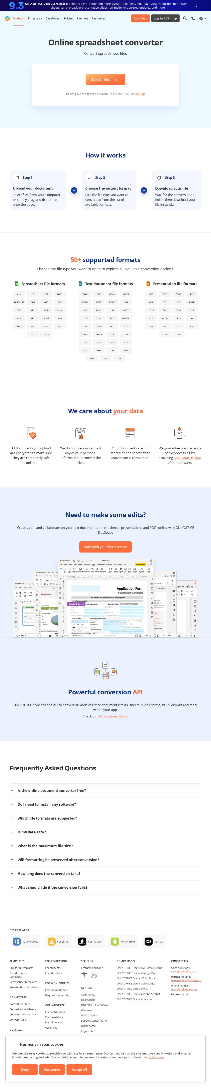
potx (151, 310)
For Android (128, 941)
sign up (140, 94)
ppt (151, 318)
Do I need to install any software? (47, 804)
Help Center (88, 1000)
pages (98, 334)
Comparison (126, 961)
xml (19, 326)
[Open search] (185, 18)
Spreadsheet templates (23, 982)
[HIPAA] (84, 975)
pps (165, 310)
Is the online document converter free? (52, 790)
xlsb (46, 310)
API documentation (113, 716)
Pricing (68, 18)
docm (112, 294)
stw (85, 350)
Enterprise (35, 18)
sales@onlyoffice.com (184, 971)
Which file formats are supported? (47, 818)
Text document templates (19, 974)
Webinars (86, 1010)
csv (19, 294)
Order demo (88, 1026)
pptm (165, 318)
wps (126, 350)
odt (112, 326)
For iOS (158, 941)
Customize (52, 1069)
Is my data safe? (32, 832)
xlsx (19, 318)
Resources (99, 18)
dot (126, 302)
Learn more (156, 1057)
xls (32, 310)
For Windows (30, 941)
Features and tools (56, 990)
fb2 (112, 310)
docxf (112, 302)
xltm (46, 318)
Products (18, 18)
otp (165, 302)
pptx (178, 318)
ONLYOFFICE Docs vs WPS (132, 988)
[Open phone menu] (193, 18)
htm (85, 318)
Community (88, 994)
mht (112, 318)
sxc (60, 302)
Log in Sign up (165, 18)
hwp (85, 326)
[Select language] (202, 18)
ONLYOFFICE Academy (94, 1005)
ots (46, 302)
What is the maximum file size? (45, 845)
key (192, 294)
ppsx (192, 310)
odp (151, 302)
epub (98, 310)
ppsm (178, 310)
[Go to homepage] (7, 18)
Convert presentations (23, 1014)
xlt (32, 318)
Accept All (79, 1069)
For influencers (54, 1022)
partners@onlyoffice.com (186, 980)
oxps (85, 334)
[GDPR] (94, 975)
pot (178, 302)
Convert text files (20, 1004)
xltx (60, 318)
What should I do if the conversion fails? (52, 887)
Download (140, 18)
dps (151, 294)
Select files (100, 79)
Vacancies (51, 1027)
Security (87, 961)
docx (126, 294)
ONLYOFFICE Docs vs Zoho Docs (136, 978)
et (32, 294)
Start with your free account (105, 547)
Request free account (57, 995)
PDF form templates (21, 968)
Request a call (180, 994)
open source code (187, 458)
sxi (192, 318)
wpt (92, 358)
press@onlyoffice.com (184, 989)
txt (112, 350)
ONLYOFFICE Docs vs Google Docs (137, 973)
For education (56, 961)
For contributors (55, 1012)
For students (52, 968)
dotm (85, 302)
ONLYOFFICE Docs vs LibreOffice (136, 983)
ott (126, 326)
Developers (53, 18)
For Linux (62, 941)
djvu (85, 294)
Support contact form (94, 1020)
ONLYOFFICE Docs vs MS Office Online (139, 968)
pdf (112, 334)
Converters (18, 997)
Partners (82, 18)
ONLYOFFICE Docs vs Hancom (135, 999)
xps (119, 358)
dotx (98, 302)
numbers (19, 302)
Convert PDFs (18, 1019)
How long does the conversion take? (49, 873)
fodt (126, 310)
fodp (178, 294)
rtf (126, 342)
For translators (54, 1017)
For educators (53, 973)
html (98, 318)
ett (46, 294)
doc (99, 294)
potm (192, 302)
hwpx (99, 326)
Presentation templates (24, 987)
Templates (17, 961)
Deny (25, 1069)
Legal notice (88, 1031)
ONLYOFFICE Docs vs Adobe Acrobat (138, 994)
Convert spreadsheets (23, 1009)
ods (33, 302)
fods (59, 294)
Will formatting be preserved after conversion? (58, 859)
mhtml (126, 318)
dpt (165, 294)
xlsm (59, 310)
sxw (99, 350)
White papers (89, 1015)
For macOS (94, 941)
